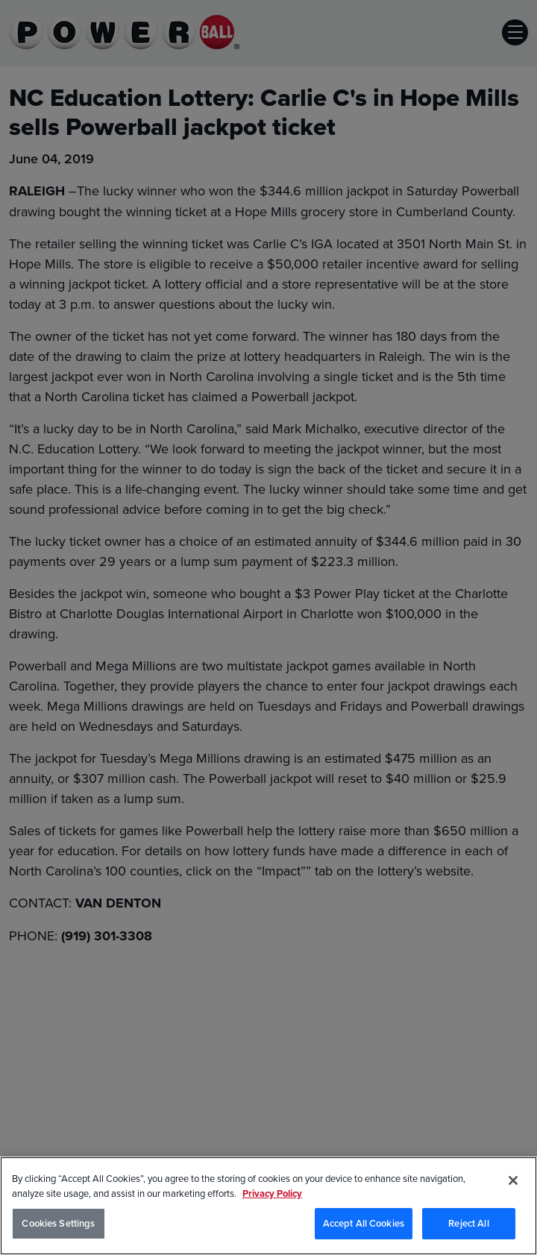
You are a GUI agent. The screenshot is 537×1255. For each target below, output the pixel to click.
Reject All (468, 1224)
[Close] (513, 1181)
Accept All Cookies (363, 1224)
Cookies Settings (58, 1224)
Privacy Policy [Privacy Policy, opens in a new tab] (272, 1193)
